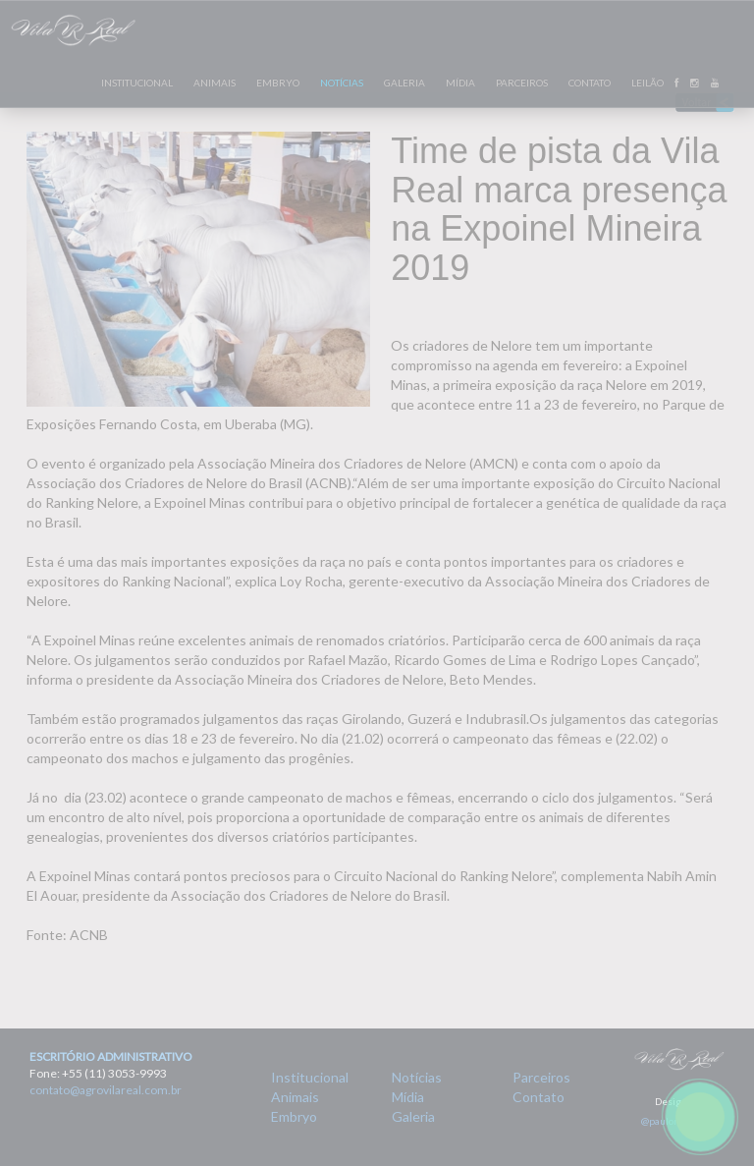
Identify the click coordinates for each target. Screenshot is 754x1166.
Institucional (310, 1077)
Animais (295, 1096)
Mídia (408, 1096)
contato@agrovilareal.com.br (105, 1090)
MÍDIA (460, 82)
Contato (538, 1096)
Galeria (413, 1116)
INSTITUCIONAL (137, 82)
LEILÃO (647, 82)
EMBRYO (277, 82)
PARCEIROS (522, 82)
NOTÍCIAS (341, 82)
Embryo (294, 1116)
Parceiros (541, 1077)
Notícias (417, 1077)
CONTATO (589, 82)
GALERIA (404, 82)
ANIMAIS (214, 82)
